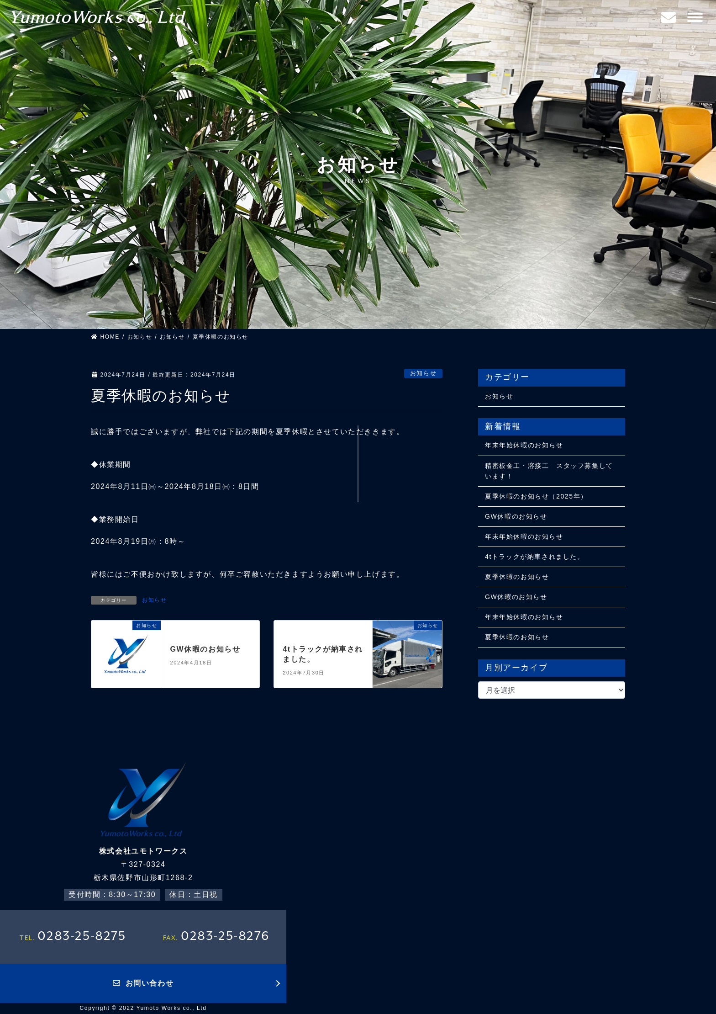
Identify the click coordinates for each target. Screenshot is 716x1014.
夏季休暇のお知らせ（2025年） (536, 496)
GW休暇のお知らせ (205, 649)
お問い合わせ (143, 983)
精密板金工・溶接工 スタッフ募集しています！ (549, 471)
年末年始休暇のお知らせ (524, 445)
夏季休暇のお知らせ (517, 576)
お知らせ (423, 373)
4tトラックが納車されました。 (534, 556)
